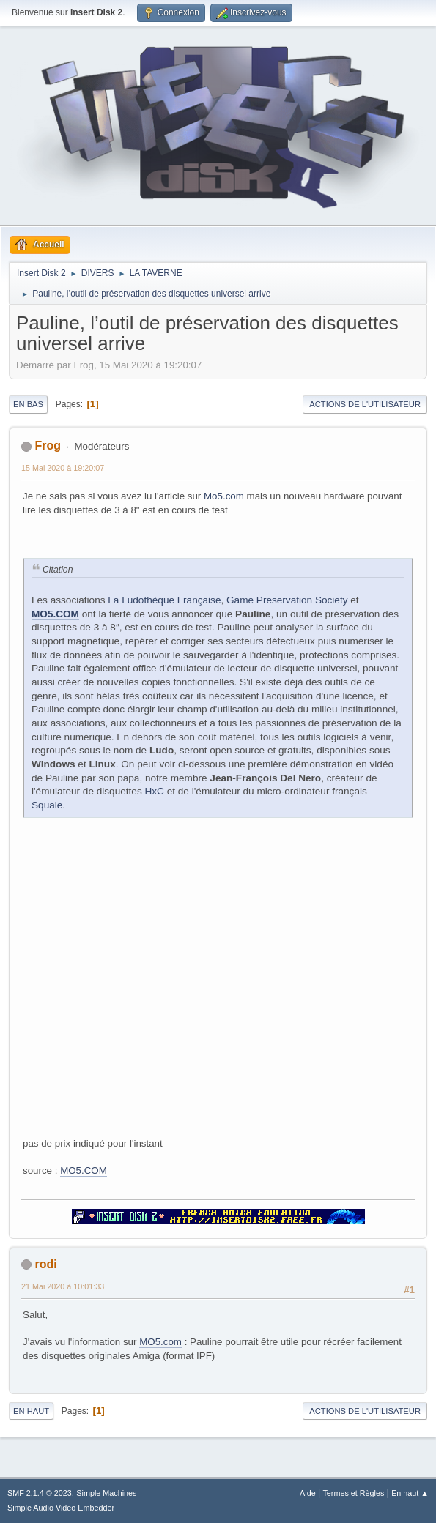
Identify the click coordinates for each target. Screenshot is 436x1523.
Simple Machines (106, 1493)
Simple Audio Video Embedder (60, 1507)
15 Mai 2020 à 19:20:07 (62, 467)
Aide (308, 1493)
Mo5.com (224, 496)
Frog (47, 445)
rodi (45, 1264)
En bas (28, 404)
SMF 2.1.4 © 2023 (39, 1493)
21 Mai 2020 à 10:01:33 (62, 1286)
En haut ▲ (410, 1493)
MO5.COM (55, 613)
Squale (47, 805)
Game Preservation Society (286, 600)
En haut (31, 1411)
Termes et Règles (353, 1493)
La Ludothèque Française (164, 600)
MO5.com (160, 1341)
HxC (153, 791)
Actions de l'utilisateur (365, 404)
